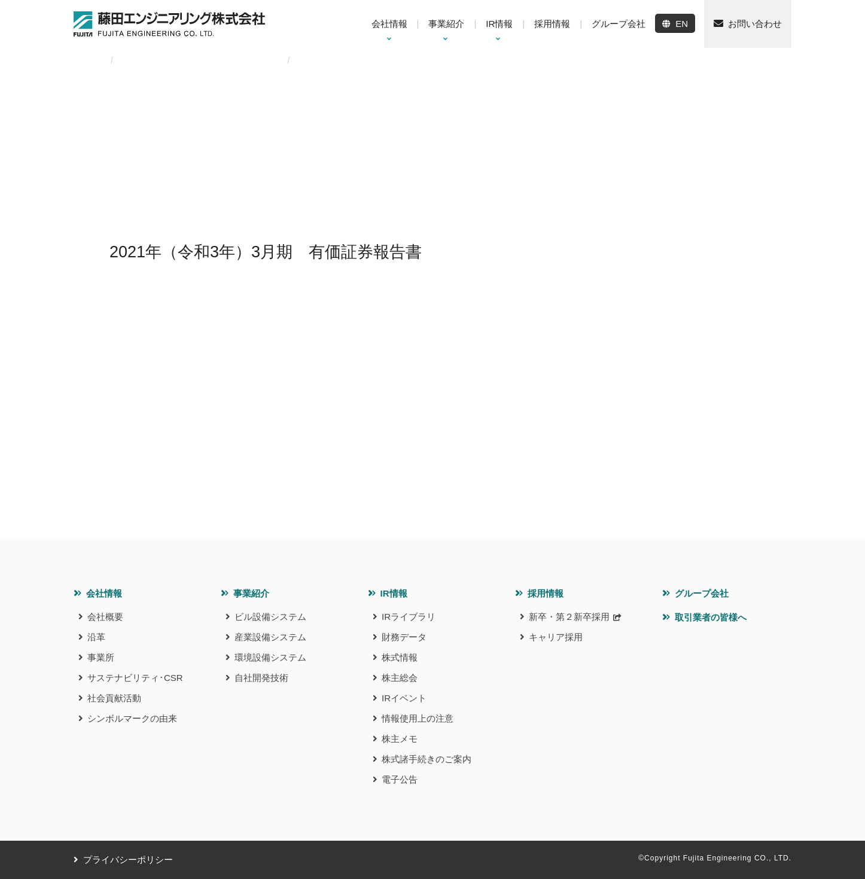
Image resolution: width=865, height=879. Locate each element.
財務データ (404, 637)
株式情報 (400, 657)
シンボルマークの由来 (132, 718)
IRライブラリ (408, 617)
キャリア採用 (556, 637)
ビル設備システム (270, 617)
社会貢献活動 (114, 698)
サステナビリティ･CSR (135, 678)
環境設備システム (270, 657)
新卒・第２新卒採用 (569, 617)
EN (681, 24)
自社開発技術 (261, 678)
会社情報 (104, 593)
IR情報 (393, 593)
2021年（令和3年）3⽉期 (228, 60)
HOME (86, 60)
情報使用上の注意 (417, 718)
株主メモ (400, 739)
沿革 (96, 637)
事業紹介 (251, 593)
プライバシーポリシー (128, 859)
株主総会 (400, 678)
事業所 (100, 657)
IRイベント (404, 698)
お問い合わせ (755, 24)
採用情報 (546, 593)
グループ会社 (702, 593)
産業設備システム (270, 637)
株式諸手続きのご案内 (426, 759)
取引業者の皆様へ (711, 617)
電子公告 (400, 779)
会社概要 (105, 617)
